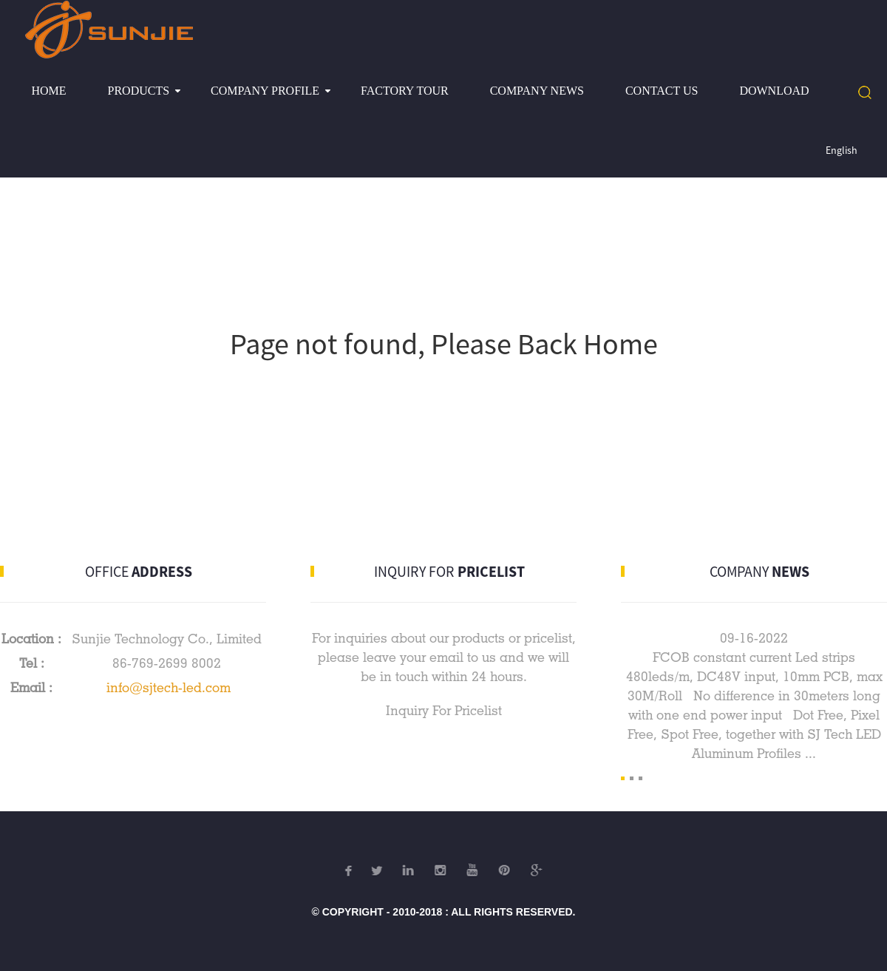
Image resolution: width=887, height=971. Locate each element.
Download (774, 90)
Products (139, 90)
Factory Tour (405, 90)
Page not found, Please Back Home (444, 343)
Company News (537, 90)
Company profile (265, 90)
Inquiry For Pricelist (444, 710)
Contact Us (661, 90)
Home (48, 90)
